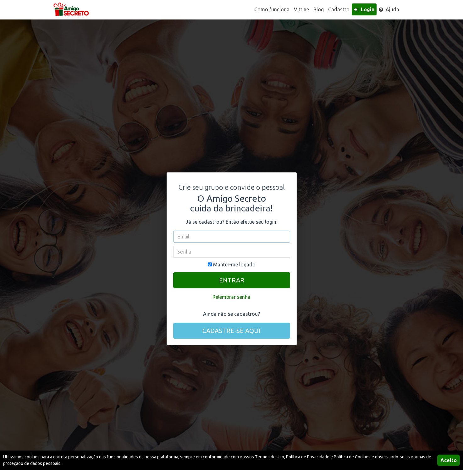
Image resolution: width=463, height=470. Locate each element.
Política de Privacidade (307, 456)
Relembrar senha (231, 297)
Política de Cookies (352, 456)
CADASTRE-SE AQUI (231, 330)
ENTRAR (231, 280)
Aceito (448, 460)
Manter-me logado (232, 264)
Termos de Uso (269, 456)
